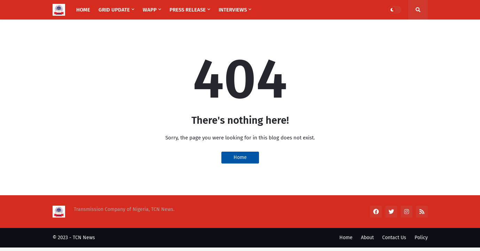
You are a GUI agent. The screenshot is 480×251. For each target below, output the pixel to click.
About (367, 238)
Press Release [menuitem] (188, 10)
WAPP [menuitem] (150, 10)
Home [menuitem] (83, 10)
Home (240, 157)
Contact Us (394, 238)
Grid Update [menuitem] (114, 10)
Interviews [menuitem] (233, 10)
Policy (421, 238)
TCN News (84, 238)
